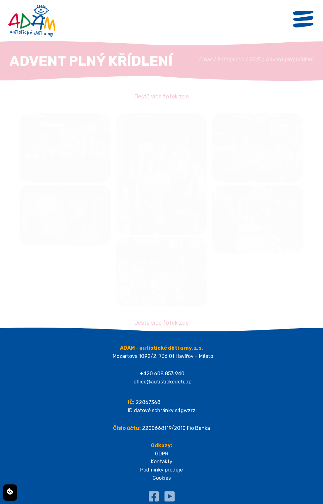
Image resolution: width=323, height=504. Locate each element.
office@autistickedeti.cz (162, 382)
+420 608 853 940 (162, 374)
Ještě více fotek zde (162, 96)
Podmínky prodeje (161, 470)
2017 (255, 59)
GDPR (161, 454)
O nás (205, 59)
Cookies (162, 478)
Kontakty (161, 462)
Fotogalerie (231, 59)
